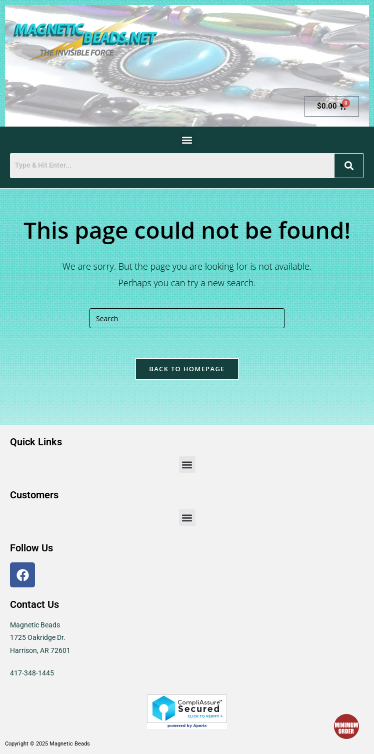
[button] (187, 140)
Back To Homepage (186, 368)
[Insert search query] (187, 318)
